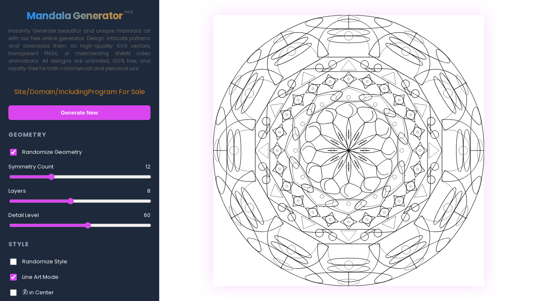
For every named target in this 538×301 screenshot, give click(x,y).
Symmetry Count (79, 167)
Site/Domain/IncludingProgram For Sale (79, 92)
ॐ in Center (38, 292)
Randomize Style (44, 261)
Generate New (79, 113)
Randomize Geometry (52, 152)
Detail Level (79, 215)
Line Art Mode (40, 277)
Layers (79, 191)
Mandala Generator (80, 16)
